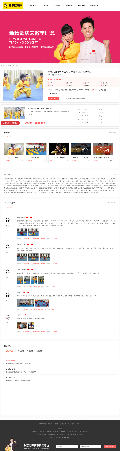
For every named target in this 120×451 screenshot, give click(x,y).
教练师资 (81, 5)
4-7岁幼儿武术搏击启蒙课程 (38, 238)
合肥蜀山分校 (76, 90)
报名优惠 (69, 5)
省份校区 (94, 5)
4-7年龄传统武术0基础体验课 (36, 309)
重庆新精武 (34, 431)
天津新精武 (41, 431)
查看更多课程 (112, 132)
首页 (2, 65)
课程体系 (50, 424)
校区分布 (33, 5)
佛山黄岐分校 (26, 331)
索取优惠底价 (110, 446)
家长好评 (57, 5)
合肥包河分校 (67, 90)
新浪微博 (74, 431)
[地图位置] (94, 90)
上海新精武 (48, 431)
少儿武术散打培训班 (83, 431)
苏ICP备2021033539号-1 (76, 434)
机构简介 (67, 424)
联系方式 (79, 424)
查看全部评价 (112, 203)
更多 (114, 174)
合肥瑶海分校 (59, 90)
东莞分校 (25, 286)
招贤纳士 (73, 424)
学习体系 (56, 424)
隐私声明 (61, 434)
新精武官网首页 (42, 424)
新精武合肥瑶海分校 (12, 65)
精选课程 (45, 5)
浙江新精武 (55, 431)
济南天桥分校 (26, 238)
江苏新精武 (62, 431)
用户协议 (66, 434)
